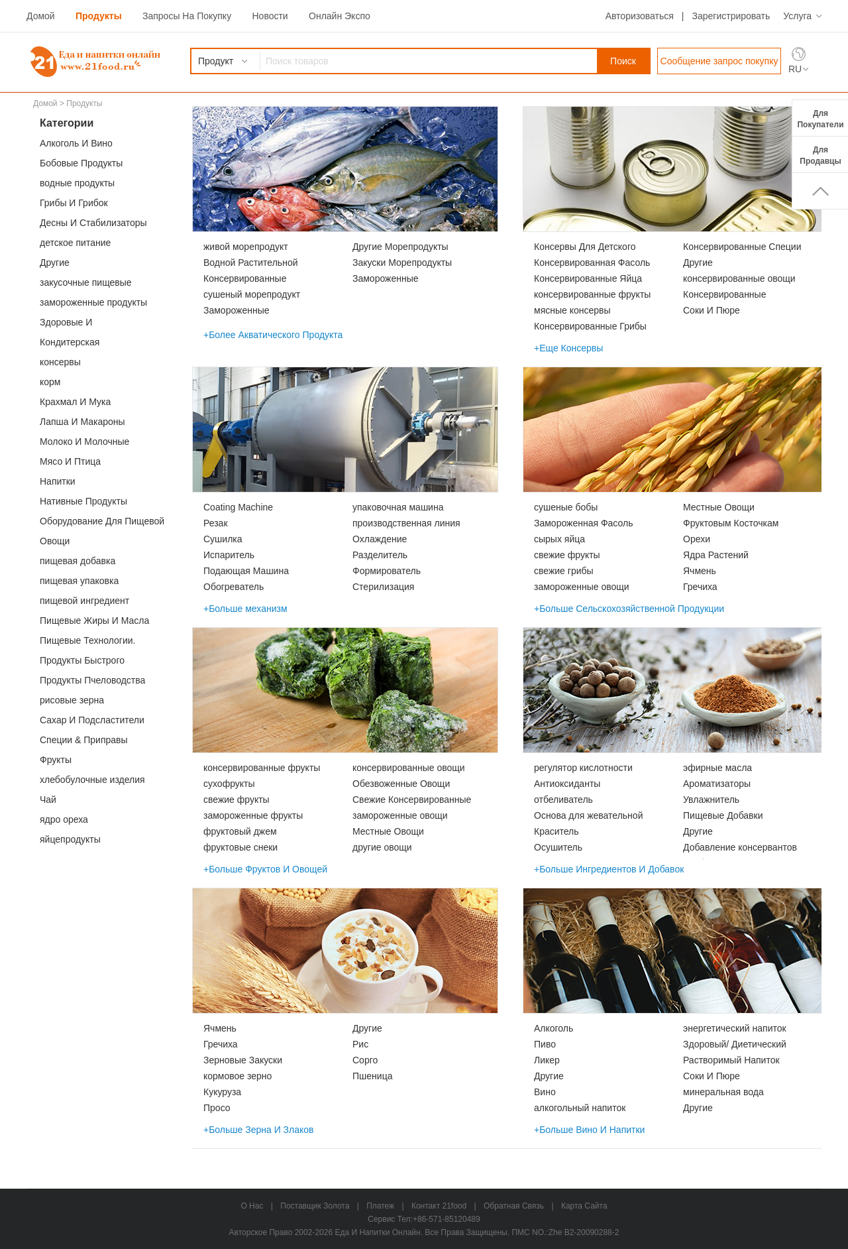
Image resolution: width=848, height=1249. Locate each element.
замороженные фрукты (253, 815)
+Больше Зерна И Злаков (258, 1129)
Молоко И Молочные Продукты (84, 443)
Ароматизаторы (717, 783)
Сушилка (222, 539)
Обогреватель (233, 586)
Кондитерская (69, 342)
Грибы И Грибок (74, 203)
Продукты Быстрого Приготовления (82, 662)
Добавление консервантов (740, 847)
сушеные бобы (566, 507)
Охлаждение (379, 539)
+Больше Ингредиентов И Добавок (609, 869)
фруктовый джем (240, 831)
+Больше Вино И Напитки (589, 1129)
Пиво (545, 1044)
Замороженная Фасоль (583, 523)
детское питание (75, 242)
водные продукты (77, 183)
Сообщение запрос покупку (719, 61)
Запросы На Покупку (186, 16)
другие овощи (382, 847)
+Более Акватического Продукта (273, 334)
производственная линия (406, 523)
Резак (215, 523)
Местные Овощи (719, 507)
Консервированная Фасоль (592, 262)
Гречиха (700, 586)
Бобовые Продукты (81, 163)
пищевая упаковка (79, 580)
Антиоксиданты (567, 783)
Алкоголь (553, 1028)
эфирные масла (717, 767)
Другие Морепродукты (400, 246)
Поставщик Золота (314, 1206)
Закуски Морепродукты (402, 262)
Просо (217, 1107)
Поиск (623, 61)
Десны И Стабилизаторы (93, 222)
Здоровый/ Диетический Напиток (734, 1045)
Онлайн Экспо (339, 16)
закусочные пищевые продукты (86, 284)
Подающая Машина (246, 570)
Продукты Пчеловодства (92, 680)
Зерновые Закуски (242, 1060)
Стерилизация (383, 586)
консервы (60, 362)
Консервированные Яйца (588, 278)
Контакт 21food (438, 1206)
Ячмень (699, 570)
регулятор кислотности (583, 767)
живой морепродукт (245, 246)
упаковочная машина (397, 507)
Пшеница (372, 1076)
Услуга (797, 16)
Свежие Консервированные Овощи (411, 800)
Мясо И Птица (70, 461)
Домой (40, 16)
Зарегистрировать (731, 16)
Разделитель (379, 555)
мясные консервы (572, 310)
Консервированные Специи (742, 246)
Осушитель (558, 847)
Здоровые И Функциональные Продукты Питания (99, 324)
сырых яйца (559, 539)
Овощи (55, 541)
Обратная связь (514, 1206)
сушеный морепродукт (251, 294)
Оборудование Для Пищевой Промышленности (102, 523)
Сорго (365, 1060)
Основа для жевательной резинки (588, 816)
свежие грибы (564, 570)
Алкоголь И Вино (76, 143)
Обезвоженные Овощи (401, 783)
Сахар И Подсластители (92, 720)
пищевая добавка (77, 561)
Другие (55, 262)
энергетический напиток (734, 1028)
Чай (48, 799)
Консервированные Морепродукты (244, 279)
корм (50, 382)
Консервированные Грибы (590, 326)
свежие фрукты (567, 555)
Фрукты (56, 759)
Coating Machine (238, 507)
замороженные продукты (93, 302)
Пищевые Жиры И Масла (94, 620)
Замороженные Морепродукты (236, 311)
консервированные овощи (739, 278)
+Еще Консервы (568, 348)
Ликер (547, 1060)
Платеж (380, 1206)
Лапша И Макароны (82, 421)
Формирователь (386, 570)
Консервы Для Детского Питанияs (584, 248)
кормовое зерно (237, 1076)
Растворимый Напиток (731, 1060)
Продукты (99, 16)
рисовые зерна (72, 700)
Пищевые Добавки (723, 815)
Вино (545, 1092)
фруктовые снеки (240, 847)
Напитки (58, 481)
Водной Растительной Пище (250, 263)
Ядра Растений (716, 555)
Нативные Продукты (83, 501)
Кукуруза (222, 1092)
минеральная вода (723, 1092)
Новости (270, 16)
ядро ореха (64, 819)
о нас (251, 1206)
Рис (360, 1044)
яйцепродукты (70, 839)
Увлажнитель (711, 799)
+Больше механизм (245, 608)
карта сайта (584, 1206)
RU (795, 69)
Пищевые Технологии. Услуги (87, 642)
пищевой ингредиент (84, 600)
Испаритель (228, 555)
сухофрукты (229, 783)
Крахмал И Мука (75, 401)
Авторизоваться (640, 16)
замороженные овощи (581, 586)
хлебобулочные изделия (92, 779)
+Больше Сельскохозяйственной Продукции (629, 608)
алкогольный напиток (579, 1107)
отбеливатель (563, 799)
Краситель (556, 831)
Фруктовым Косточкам (730, 523)
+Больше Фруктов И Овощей (265, 869)
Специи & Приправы (84, 740)
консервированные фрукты (592, 294)
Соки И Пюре (711, 310)
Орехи (696, 539)
